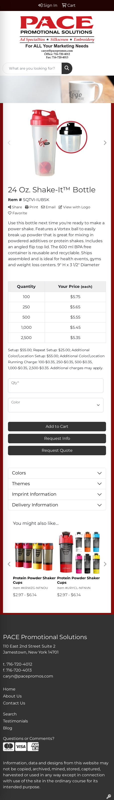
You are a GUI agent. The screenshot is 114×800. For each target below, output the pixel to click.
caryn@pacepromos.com (28, 676)
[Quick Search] (32, 68)
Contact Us (14, 703)
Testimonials (15, 721)
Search (10, 714)
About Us (12, 696)
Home (9, 689)
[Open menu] (104, 68)
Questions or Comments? (28, 738)
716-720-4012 (19, 664)
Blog (7, 728)
